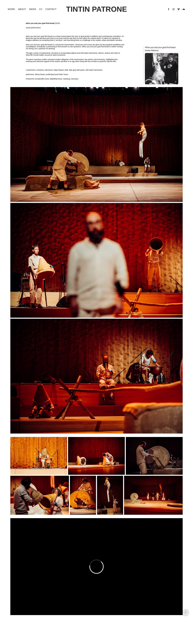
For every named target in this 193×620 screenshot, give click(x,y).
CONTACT (50, 9)
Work (11, 9)
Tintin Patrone (96, 9)
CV (40, 9)
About (22, 9)
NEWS (32, 9)
